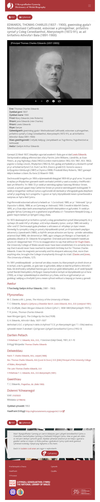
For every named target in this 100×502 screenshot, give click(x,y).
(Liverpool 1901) (56, 304)
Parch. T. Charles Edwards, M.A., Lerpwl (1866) (27, 356)
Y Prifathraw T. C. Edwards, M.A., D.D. (23, 340)
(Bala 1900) (32, 384)
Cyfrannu (52, 453)
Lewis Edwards (79, 154)
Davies (76, 254)
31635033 (16, 395)
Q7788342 (21, 400)
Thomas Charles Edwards (36, 344)
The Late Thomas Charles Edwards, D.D (24, 368)
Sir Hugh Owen (82, 241)
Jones (87, 254)
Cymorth (54, 466)
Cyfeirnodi (24, 17)
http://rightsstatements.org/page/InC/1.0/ (45, 411)
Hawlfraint (13, 471)
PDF (12, 17)
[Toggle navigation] (89, 5)
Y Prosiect (13, 475)
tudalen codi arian (28, 448)
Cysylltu (54, 471)
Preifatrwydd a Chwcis (17, 466)
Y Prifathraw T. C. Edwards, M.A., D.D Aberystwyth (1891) (31, 373)
